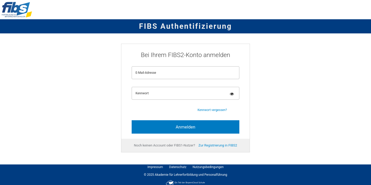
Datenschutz (178, 167)
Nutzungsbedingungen (207, 167)
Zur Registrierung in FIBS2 (217, 145)
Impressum (155, 167)
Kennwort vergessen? (212, 110)
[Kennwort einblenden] (232, 94)
